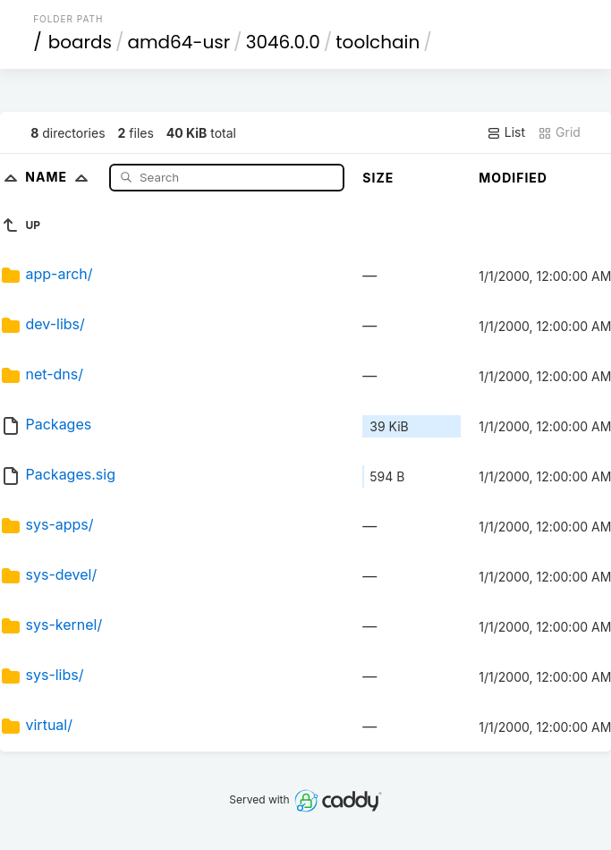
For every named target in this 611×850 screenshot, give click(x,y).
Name (60, 176)
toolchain (377, 42)
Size (378, 177)
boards (80, 42)
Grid (559, 132)
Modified (513, 177)
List (506, 132)
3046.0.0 (283, 42)
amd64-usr (178, 42)
